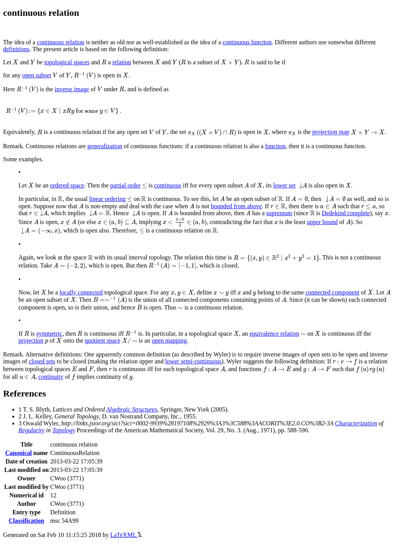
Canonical (18, 453)
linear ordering (107, 199)
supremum (279, 213)
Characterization (356, 423)
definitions (16, 49)
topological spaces (67, 62)
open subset (36, 75)
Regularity (31, 430)
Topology (63, 430)
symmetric (49, 333)
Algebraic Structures (131, 409)
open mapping (169, 340)
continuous (167, 185)
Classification (26, 520)
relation (121, 62)
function (275, 146)
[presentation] (15, 62)
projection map (330, 132)
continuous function (247, 42)
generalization (104, 146)
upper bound (322, 222)
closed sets (42, 361)
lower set (284, 185)
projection (30, 340)
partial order (125, 185)
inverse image (72, 89)
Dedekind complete (346, 213)
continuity (50, 376)
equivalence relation (274, 333)
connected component (332, 292)
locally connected (81, 292)
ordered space (67, 185)
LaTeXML (126, 535)
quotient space (102, 340)
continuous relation (60, 42)
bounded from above (236, 206)
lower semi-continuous (193, 361)
